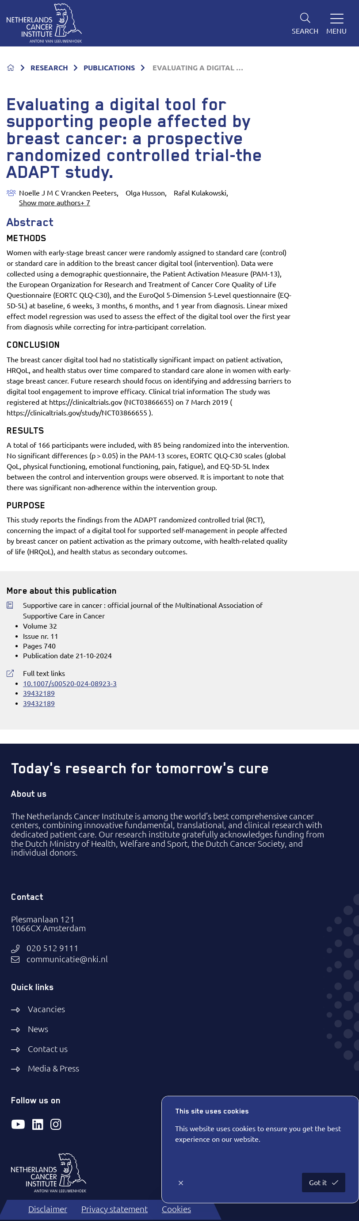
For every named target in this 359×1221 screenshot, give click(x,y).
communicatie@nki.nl (67, 959)
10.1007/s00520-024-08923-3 (70, 683)
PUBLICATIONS (109, 67)
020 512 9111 (53, 948)
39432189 (39, 693)
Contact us (48, 1049)
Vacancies (46, 1009)
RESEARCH (49, 67)
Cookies (176, 1209)
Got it (318, 1182)
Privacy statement (114, 1209)
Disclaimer (47, 1209)
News (38, 1029)
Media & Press (53, 1068)
